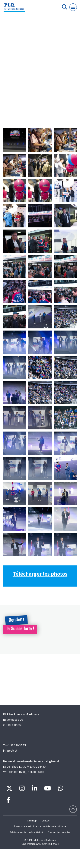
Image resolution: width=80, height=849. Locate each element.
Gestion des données (59, 832)
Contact (46, 820)
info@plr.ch (10, 750)
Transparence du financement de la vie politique (40, 826)
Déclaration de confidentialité (26, 832)
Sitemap (31, 820)
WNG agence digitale (47, 843)
